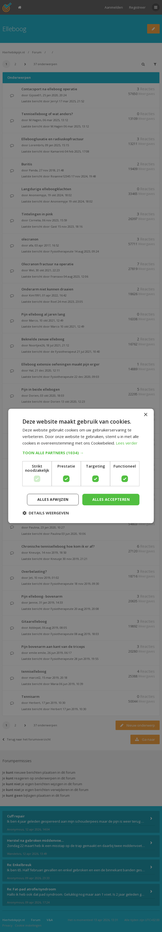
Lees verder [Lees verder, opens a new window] (127, 443)
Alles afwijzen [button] (53, 499)
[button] (81, 452)
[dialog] (81, 466)
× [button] (145, 415)
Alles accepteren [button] (111, 499)
